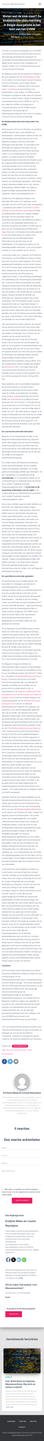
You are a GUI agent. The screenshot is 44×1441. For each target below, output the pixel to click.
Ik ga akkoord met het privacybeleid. (20, 1309)
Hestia (4, 1433)
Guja (3, 232)
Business (8, 1377)
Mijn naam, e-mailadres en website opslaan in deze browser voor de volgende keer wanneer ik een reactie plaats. (21, 1192)
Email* (14, 1299)
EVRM (29, 1050)
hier (21, 1278)
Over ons (22, 1421)
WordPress (26, 1433)
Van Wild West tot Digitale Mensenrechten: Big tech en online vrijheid (20, 1384)
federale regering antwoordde (29, 809)
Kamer (10, 367)
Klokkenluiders (7, 1054)
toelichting (14, 399)
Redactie (33, 1421)
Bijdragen (11, 1421)
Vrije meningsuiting (20, 1046)
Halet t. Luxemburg (9, 89)
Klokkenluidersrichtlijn (31, 77)
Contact (22, 1427)
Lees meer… (10, 1407)
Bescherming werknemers (16, 1050)
